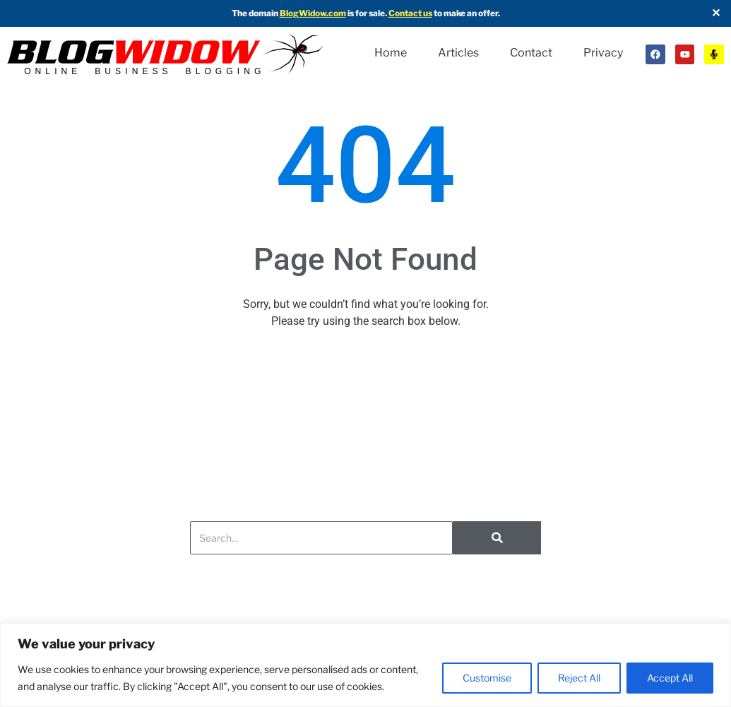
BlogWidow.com (313, 13)
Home (390, 42)
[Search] (321, 547)
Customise (487, 678)
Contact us (410, 13)
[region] (365, 665)
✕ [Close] (715, 13)
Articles (458, 42)
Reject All (579, 678)
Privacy (401, 71)
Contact (531, 42)
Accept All (670, 678)
